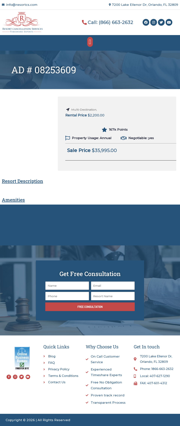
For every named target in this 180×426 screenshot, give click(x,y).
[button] (90, 42)
